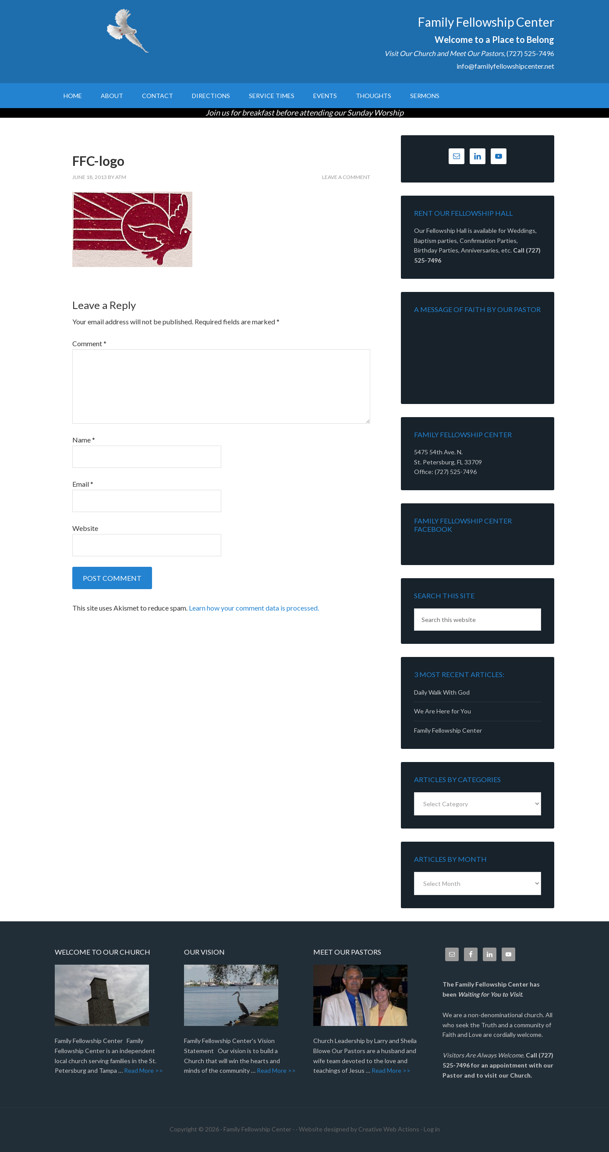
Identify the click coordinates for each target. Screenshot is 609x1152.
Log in (432, 1129)
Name (83, 440)
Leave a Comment (346, 177)
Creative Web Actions (388, 1129)
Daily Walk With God (442, 692)
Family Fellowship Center (129, 31)
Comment (89, 343)
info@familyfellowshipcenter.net (505, 66)
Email (82, 484)
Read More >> (143, 1070)
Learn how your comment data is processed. (254, 608)
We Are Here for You (442, 711)
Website (85, 528)
